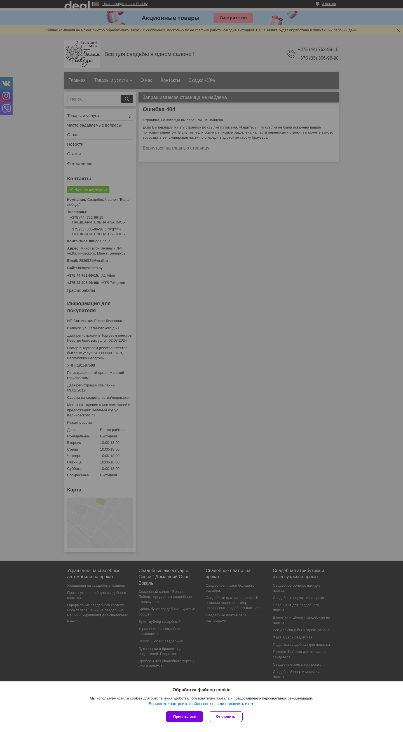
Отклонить (225, 716)
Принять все (184, 716)
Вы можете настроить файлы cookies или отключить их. (199, 703)
